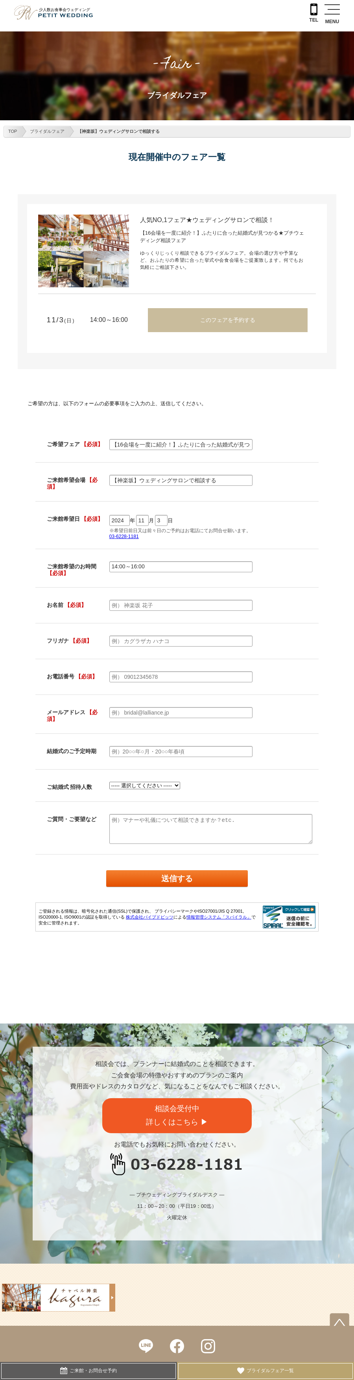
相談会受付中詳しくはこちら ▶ (177, 1115)
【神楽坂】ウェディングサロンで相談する (118, 131)
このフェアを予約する (227, 320)
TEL (313, 13)
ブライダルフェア (47, 131)
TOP (12, 131)
